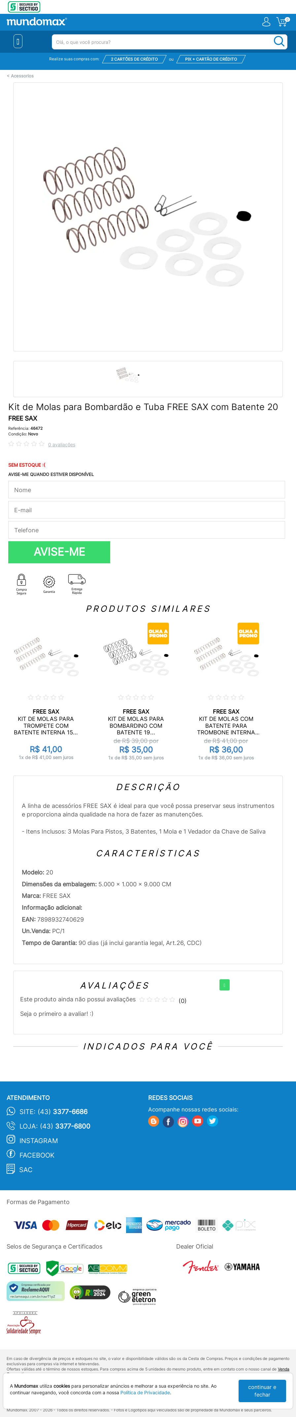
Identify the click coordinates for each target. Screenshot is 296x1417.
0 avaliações (61, 444)
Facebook (36, 1155)
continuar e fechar (262, 1391)
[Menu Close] (18, 41)
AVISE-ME (59, 551)
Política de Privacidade (145, 1392)
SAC (26, 1170)
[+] (224, 984)
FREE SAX (22, 418)
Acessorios (22, 76)
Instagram (38, 1141)
